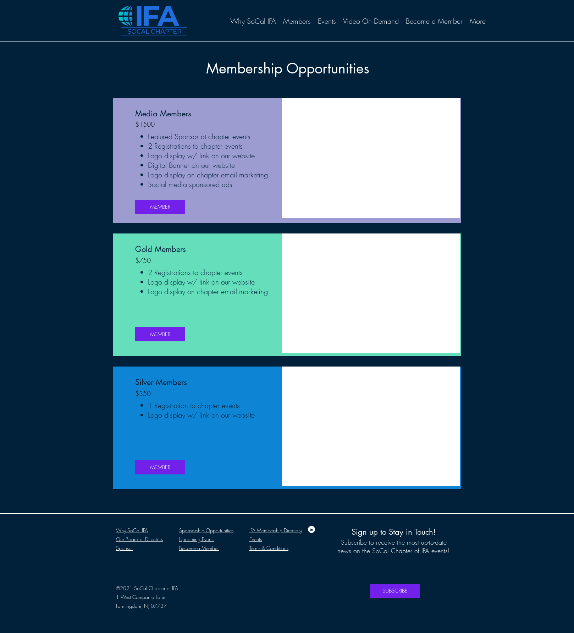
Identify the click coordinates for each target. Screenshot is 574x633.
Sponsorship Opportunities (206, 530)
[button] (371, 293)
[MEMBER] (160, 207)
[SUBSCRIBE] (395, 591)
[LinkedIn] (311, 529)
